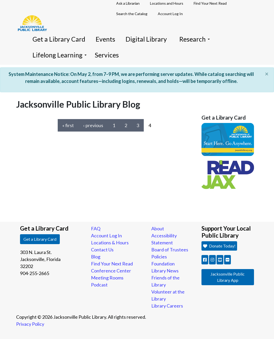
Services (107, 55)
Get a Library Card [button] (39, 239)
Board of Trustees (169, 249)
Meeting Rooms (107, 278)
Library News (165, 270)
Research (194, 39)
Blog (95, 256)
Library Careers (167, 306)
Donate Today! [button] (219, 245)
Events (105, 39)
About (157, 228)
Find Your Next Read (112, 263)
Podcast (99, 285)
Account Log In (170, 13)
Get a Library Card (58, 39)
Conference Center (111, 270)
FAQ (95, 228)
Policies (159, 256)
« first (68, 125)
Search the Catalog (131, 13)
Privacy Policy (30, 324)
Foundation (163, 263)
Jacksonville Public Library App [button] (228, 277)
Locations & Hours (110, 242)
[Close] (267, 74)
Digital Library (146, 39)
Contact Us (102, 249)
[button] (204, 259)
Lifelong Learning (59, 55)
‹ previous (93, 125)
